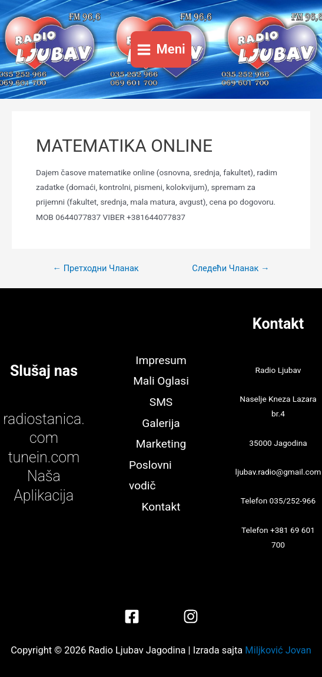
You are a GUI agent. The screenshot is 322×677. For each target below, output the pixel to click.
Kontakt (161, 506)
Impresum (160, 360)
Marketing (161, 444)
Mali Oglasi (161, 381)
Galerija (161, 423)
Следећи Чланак (230, 268)
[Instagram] (190, 616)
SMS (161, 402)
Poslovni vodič (150, 475)
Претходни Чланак (95, 268)
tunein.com (44, 457)
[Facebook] (131, 616)
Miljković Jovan (278, 650)
